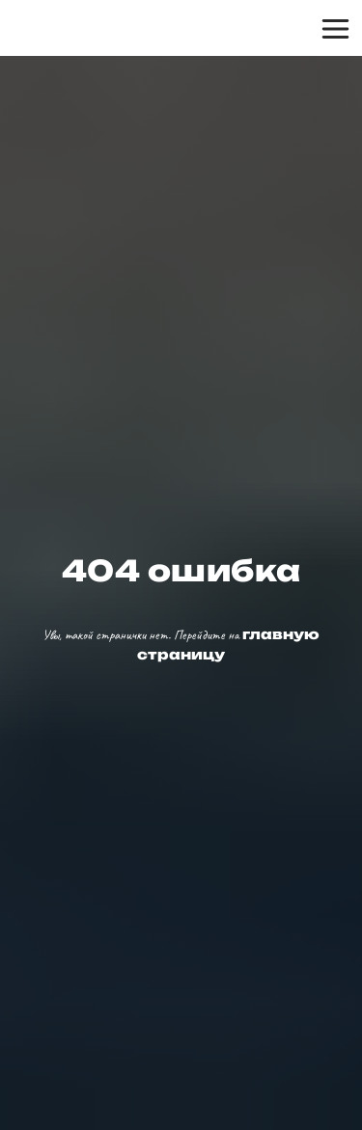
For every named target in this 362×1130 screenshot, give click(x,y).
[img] (87, 29)
